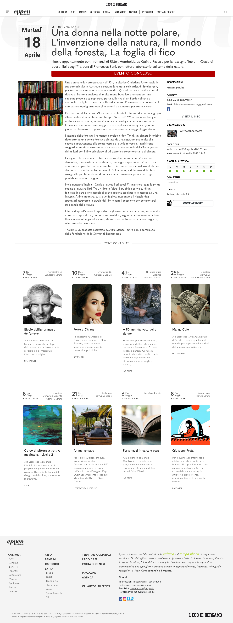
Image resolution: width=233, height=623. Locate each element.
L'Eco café (89, 559)
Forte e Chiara (84, 329)
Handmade (52, 585)
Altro (48, 597)
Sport (49, 577)
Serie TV (13, 567)
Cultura (14, 555)
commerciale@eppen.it (142, 588)
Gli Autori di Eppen (96, 586)
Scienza (13, 591)
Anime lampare (84, 450)
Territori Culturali (96, 555)
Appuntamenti (54, 593)
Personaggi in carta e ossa (141, 450)
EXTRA (106, 12)
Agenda (87, 577)
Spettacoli (30, 361)
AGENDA (133, 12)
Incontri (127, 371)
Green (49, 589)
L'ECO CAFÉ (147, 12)
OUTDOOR (95, 12)
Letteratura (60, 26)
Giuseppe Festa (183, 450)
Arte (26, 486)
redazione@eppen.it (141, 585)
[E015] (130, 598)
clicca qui (150, 592)
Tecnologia (52, 581)
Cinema (13, 563)
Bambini (50, 559)
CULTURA (62, 12)
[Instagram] (124, 598)
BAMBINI (82, 12)
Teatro (12, 587)
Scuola (49, 573)
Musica (13, 579)
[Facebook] (168, 109)
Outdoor (52, 564)
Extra (49, 569)
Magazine (89, 573)
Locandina (172, 182)
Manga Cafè (180, 329)
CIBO (73, 12)
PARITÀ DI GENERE (166, 12)
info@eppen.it (140, 581)
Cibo (48, 555)
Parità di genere (93, 564)
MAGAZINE (120, 12)
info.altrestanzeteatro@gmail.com (193, 104)
